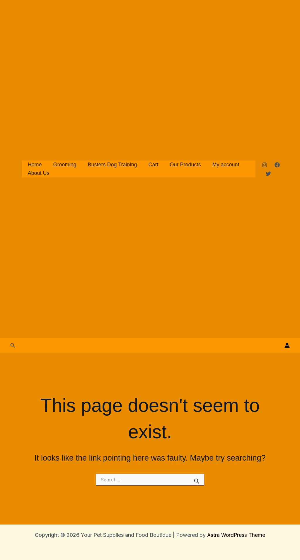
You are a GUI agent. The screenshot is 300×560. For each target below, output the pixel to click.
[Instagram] (264, 165)
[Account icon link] (287, 345)
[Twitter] (267, 173)
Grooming (63, 165)
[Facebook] (276, 165)
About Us (38, 173)
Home (34, 165)
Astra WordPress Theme (236, 535)
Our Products (181, 165)
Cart (150, 165)
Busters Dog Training (110, 165)
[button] (13, 345)
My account (220, 165)
